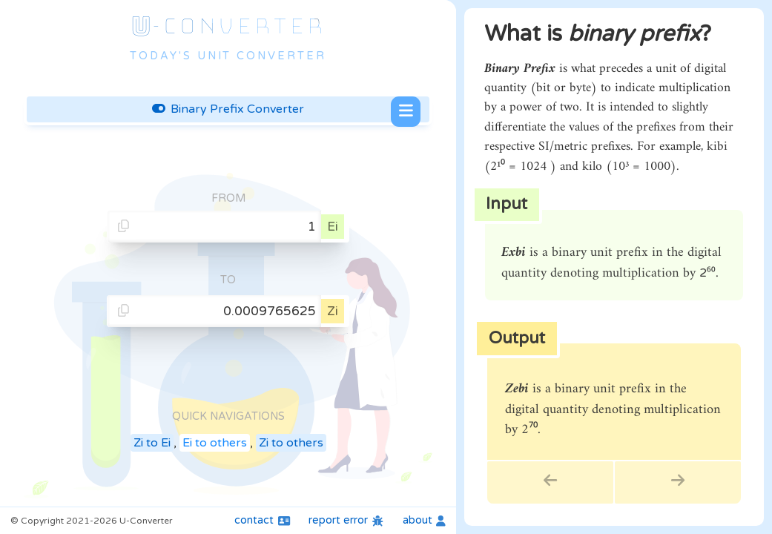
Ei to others (214, 442)
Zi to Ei (152, 442)
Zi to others (291, 442)
